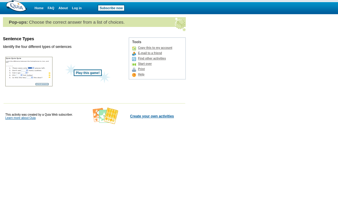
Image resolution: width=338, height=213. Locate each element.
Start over (145, 63)
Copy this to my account (155, 47)
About (63, 8)
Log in (77, 8)
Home (39, 8)
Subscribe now (111, 8)
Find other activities (152, 58)
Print (141, 69)
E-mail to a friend (150, 53)
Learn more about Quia (20, 118)
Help (141, 74)
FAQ (51, 8)
